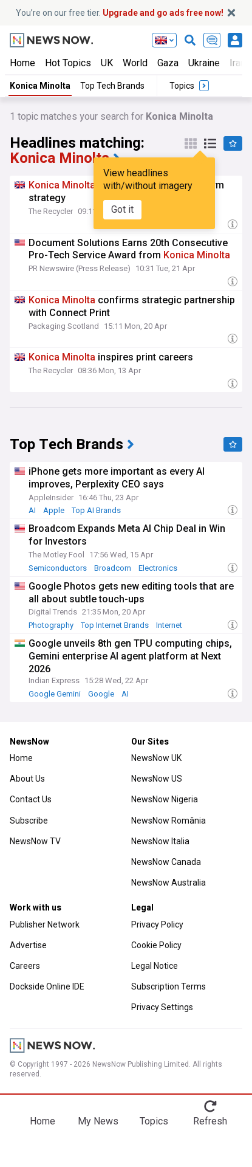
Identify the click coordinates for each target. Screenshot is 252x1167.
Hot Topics (68, 63)
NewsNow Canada (166, 862)
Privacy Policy (157, 924)
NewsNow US (156, 778)
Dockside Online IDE (47, 986)
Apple (53, 510)
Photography (51, 625)
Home (22, 63)
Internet (169, 625)
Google (101, 693)
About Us (27, 778)
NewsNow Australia (168, 882)
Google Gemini (55, 693)
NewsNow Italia (160, 841)
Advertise (28, 945)
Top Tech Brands (112, 86)
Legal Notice (154, 966)
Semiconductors (58, 568)
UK (107, 63)
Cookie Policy (156, 945)
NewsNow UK (156, 758)
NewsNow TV (35, 841)
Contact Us (31, 799)
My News (98, 1121)
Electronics (157, 568)
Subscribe (29, 820)
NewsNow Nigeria (164, 799)
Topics (154, 1121)
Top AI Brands (96, 510)
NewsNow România (168, 820)
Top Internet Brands (115, 625)
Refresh (210, 1121)
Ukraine (204, 63)
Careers (25, 966)
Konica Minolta (40, 86)
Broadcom (112, 568)
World (135, 63)
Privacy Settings (162, 1007)
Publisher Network (45, 924)
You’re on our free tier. (119, 13)
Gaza (168, 63)
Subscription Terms (168, 986)
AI (32, 510)
